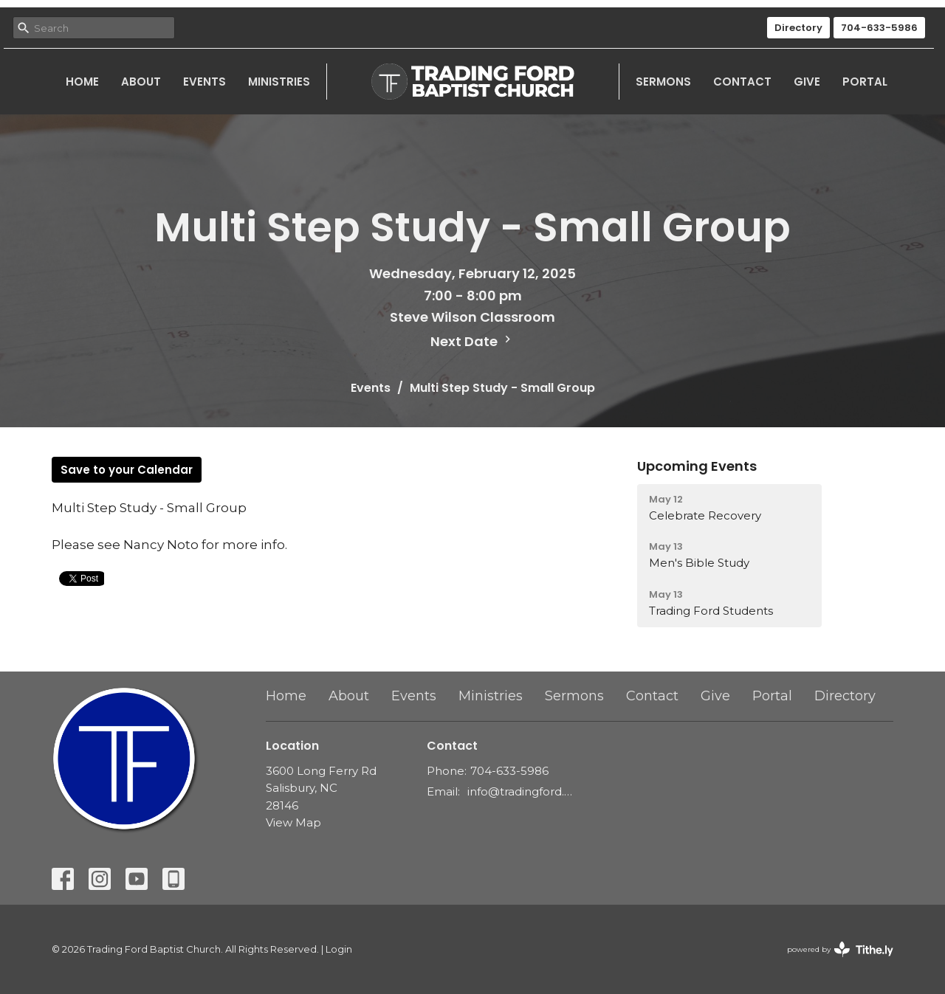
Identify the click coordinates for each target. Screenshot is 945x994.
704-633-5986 (879, 28)
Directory (798, 28)
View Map (293, 822)
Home (82, 81)
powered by (840, 949)
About (141, 81)
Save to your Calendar (127, 469)
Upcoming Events (697, 466)
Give (807, 81)
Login (339, 949)
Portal (864, 81)
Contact (742, 81)
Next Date (472, 341)
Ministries (279, 81)
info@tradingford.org (520, 791)
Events (204, 81)
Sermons (663, 81)
